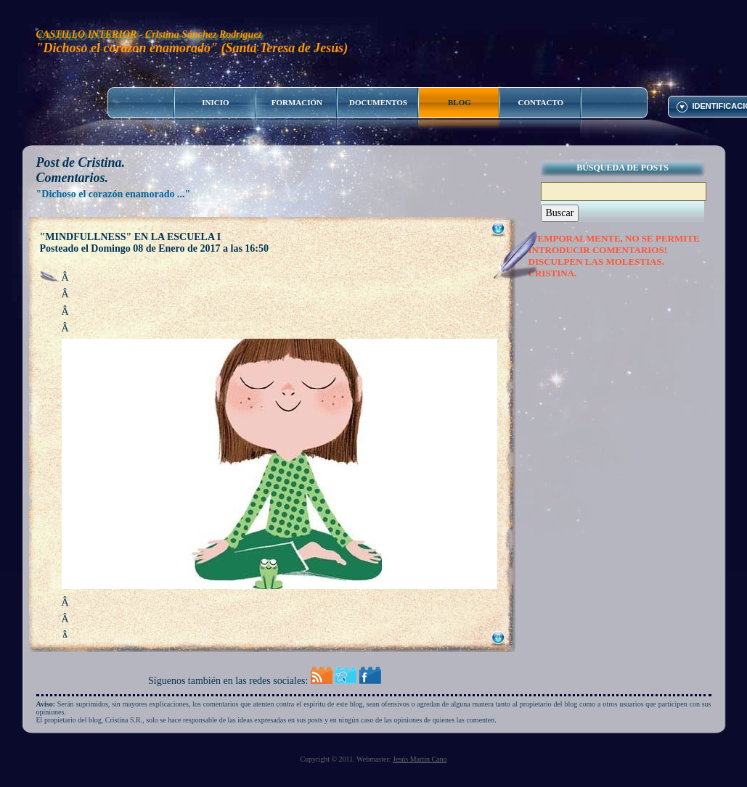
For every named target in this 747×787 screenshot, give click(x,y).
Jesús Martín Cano (419, 759)
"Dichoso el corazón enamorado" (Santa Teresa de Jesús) (192, 48)
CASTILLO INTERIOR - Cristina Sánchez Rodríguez (149, 34)
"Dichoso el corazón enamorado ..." (113, 194)
